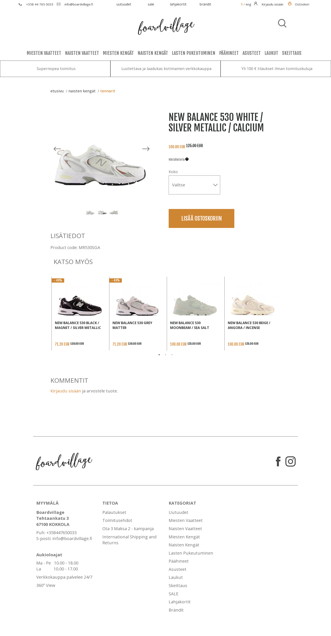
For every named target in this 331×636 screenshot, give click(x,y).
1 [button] (159, 355)
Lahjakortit (178, 4)
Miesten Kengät (118, 53)
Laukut (271, 53)
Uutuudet (123, 4)
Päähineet (229, 53)
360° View (45, 585)
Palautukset (114, 512)
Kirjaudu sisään (65, 391)
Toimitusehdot (117, 520)
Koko (173, 171)
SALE (151, 4)
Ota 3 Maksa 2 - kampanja (128, 528)
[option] (103, 153)
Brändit (205, 4)
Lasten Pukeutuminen (193, 53)
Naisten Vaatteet (82, 53)
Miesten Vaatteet (44, 53)
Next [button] (123, 211)
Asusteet (252, 53)
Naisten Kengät (153, 53)
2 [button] (165, 355)
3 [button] (172, 355)
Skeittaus (291, 53)
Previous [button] (81, 211)
